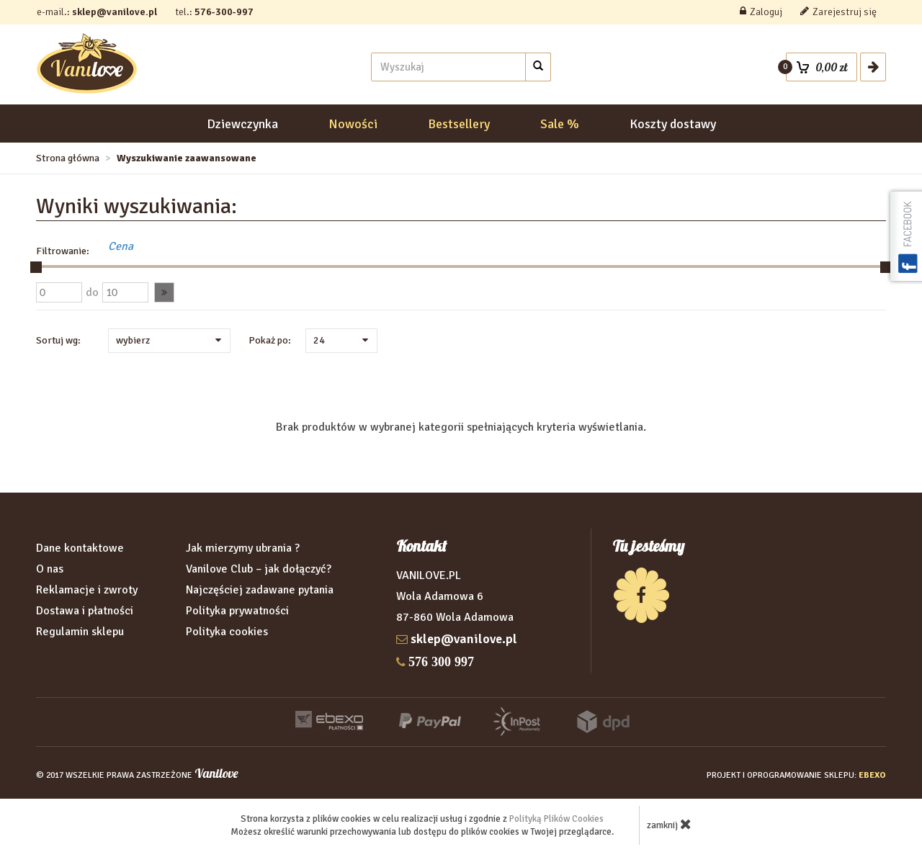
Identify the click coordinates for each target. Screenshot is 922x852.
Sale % (559, 124)
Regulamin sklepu (80, 632)
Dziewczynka (242, 123)
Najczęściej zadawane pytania (260, 590)
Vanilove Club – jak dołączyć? (258, 569)
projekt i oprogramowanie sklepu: (796, 775)
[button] (164, 292)
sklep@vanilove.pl (114, 12)
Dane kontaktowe (80, 548)
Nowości (352, 124)
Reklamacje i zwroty (87, 590)
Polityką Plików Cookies (556, 819)
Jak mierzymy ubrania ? (243, 548)
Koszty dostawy (673, 124)
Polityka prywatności (237, 611)
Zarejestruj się (838, 12)
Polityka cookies (227, 632)
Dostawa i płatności (84, 611)
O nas (49, 569)
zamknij (669, 824)
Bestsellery (459, 124)
